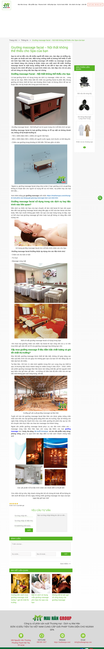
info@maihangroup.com (83, 643)
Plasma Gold (42, 4)
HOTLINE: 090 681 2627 (95, 4)
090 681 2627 (41, 643)
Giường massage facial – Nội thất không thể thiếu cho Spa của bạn (58, 41)
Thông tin (24, 41)
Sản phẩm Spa (32, 4)
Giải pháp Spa (51, 4)
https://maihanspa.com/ (62, 643)
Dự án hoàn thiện (62, 4)
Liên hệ (84, 4)
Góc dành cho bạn (75, 4)
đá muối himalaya (41, 432)
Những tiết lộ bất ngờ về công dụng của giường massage (60, 597)
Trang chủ (13, 41)
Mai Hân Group (22, 4)
